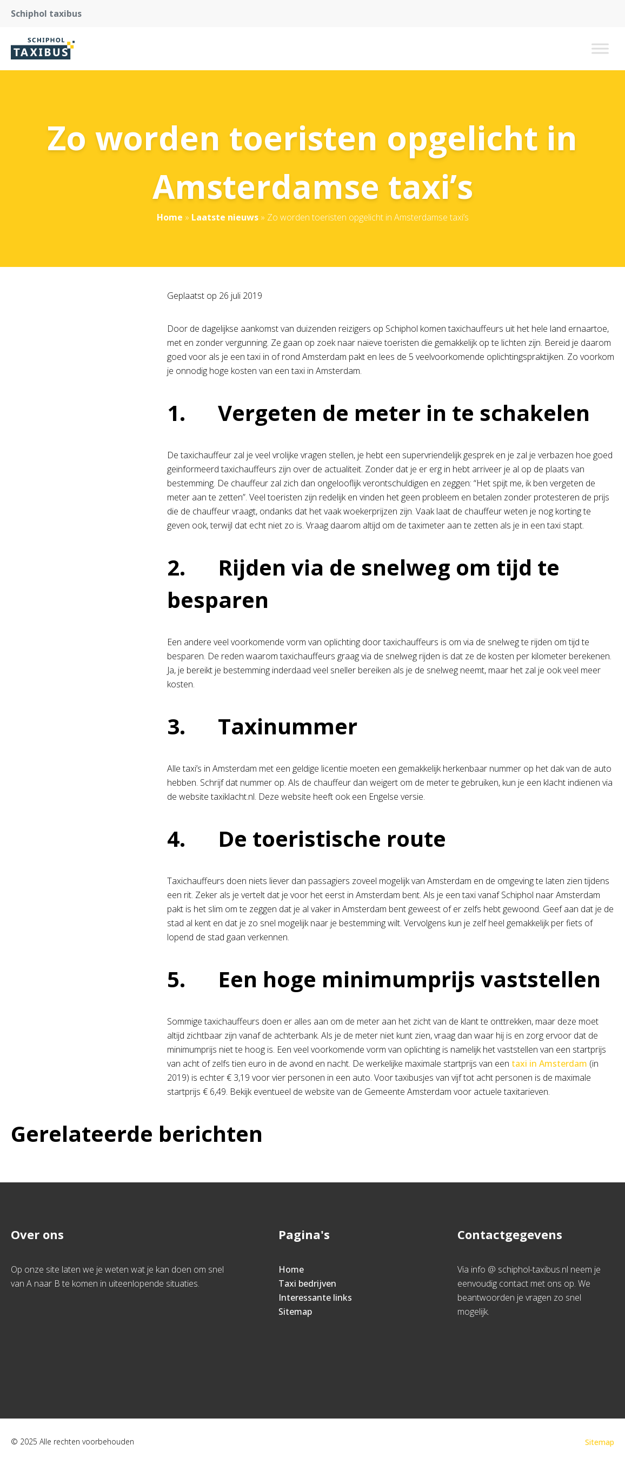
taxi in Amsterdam (549, 1063)
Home (170, 217)
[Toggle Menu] (600, 48)
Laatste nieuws (224, 217)
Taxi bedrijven (307, 1283)
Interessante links (315, 1297)
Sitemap (295, 1311)
